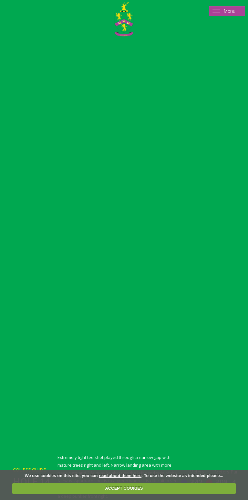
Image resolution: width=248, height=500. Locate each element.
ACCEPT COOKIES (124, 488)
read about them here (120, 475)
